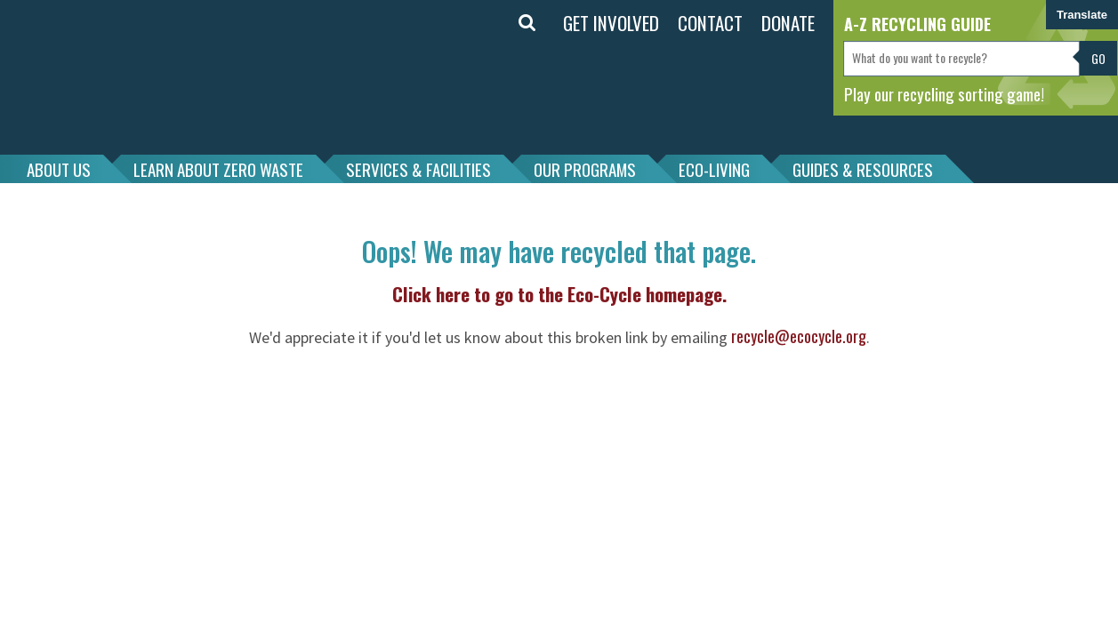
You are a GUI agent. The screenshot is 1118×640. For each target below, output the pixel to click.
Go (1098, 58)
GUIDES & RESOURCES (862, 168)
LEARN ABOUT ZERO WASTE (218, 168)
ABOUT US (59, 168)
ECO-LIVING (714, 168)
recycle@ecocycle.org (798, 336)
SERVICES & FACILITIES (418, 168)
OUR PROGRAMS (585, 168)
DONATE (788, 22)
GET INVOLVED (611, 22)
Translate (1082, 14)
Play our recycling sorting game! (944, 93)
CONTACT (710, 22)
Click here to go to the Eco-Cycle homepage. (559, 294)
